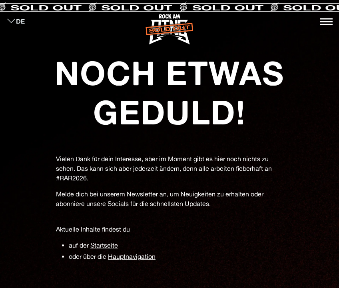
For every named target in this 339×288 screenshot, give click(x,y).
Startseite (104, 245)
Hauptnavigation (132, 256)
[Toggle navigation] (326, 21)
